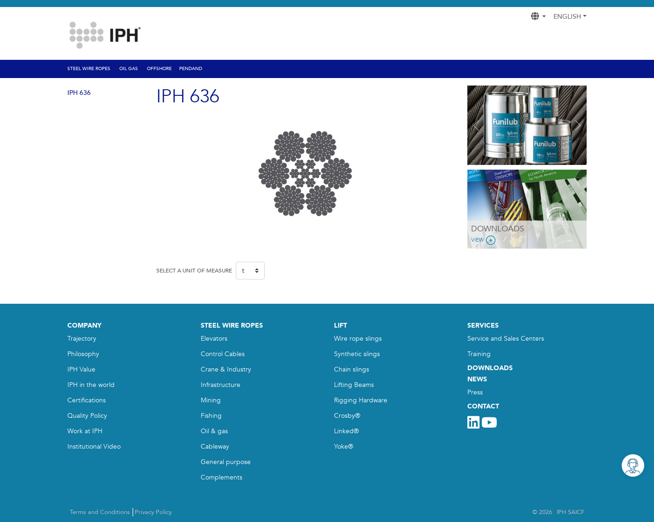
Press (475, 392)
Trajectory (81, 338)
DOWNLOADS (490, 368)
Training (479, 354)
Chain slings (351, 369)
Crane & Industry (226, 369)
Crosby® (347, 415)
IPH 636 (79, 92)
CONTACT (483, 406)
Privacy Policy (153, 512)
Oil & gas (214, 431)
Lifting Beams (354, 384)
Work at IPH (84, 431)
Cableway (215, 446)
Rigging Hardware (360, 400)
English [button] (567, 16)
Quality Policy (87, 415)
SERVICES (483, 325)
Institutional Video (94, 446)
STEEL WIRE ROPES (232, 325)
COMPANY (84, 325)
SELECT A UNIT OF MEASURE (194, 270)
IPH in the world (91, 384)
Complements (221, 477)
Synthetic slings (357, 354)
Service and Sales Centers (505, 338)
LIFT (340, 325)
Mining (211, 400)
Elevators (214, 338)
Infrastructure (220, 384)
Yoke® (343, 446)
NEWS (477, 379)
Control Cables (223, 354)
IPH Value (81, 369)
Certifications (86, 400)
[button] (476, 125)
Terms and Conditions (100, 512)
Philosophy (83, 354)
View (484, 240)
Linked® (346, 431)
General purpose (226, 462)
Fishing (211, 415)
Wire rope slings (358, 338)
